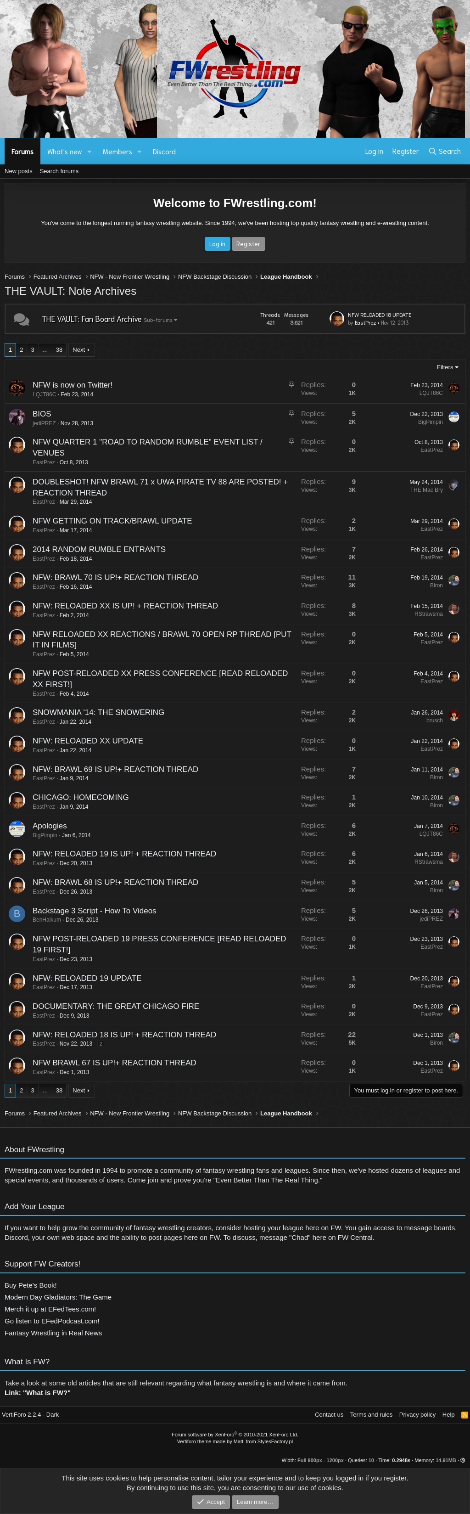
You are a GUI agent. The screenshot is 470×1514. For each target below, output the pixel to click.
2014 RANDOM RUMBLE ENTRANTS (91, 549)
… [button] (45, 349)
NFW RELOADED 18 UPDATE (379, 314)
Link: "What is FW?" (38, 1400)
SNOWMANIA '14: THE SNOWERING (91, 712)
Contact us (329, 1414)
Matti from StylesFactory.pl (263, 1441)
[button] (89, 151)
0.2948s (401, 1460)
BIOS (34, 414)
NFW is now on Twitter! (65, 385)
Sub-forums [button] (158, 319)
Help (448, 1414)
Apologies (42, 826)
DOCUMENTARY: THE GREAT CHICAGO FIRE (108, 1006)
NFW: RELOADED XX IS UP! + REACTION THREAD (118, 606)
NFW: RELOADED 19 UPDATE (79, 978)
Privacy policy (417, 1414)
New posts (19, 171)
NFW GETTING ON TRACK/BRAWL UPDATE (105, 521)
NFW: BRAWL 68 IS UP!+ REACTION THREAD (108, 882)
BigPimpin (423, 422)
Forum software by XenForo (235, 1434)
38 (59, 349)
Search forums (59, 171)
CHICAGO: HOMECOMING (73, 797)
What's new (64, 151)
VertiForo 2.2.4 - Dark (30, 1414)
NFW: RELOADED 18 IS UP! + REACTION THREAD (117, 1034)
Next (79, 349)
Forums (22, 151)
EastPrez (365, 322)
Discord (164, 151)
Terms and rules (371, 1414)
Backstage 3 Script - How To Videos (87, 910)
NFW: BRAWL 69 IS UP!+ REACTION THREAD (108, 769)
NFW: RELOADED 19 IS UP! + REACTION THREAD (117, 854)
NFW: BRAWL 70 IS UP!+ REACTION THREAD (108, 577)
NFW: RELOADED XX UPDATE (80, 741)
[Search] (444, 151)
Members (117, 151)
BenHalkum (39, 920)
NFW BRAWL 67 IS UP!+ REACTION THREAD (107, 1062)
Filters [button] (445, 367)
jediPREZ (37, 423)
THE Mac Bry (419, 490)
